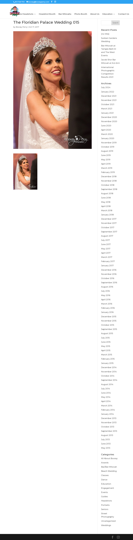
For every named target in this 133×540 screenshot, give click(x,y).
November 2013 (108, 422)
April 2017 (105, 253)
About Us (94, 14)
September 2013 (109, 431)
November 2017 (108, 223)
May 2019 (105, 160)
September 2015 (109, 329)
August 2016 (107, 287)
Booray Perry (21, 27)
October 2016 (107, 278)
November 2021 (108, 100)
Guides (104, 496)
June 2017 (106, 244)
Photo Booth (80, 14)
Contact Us (123, 14)
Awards (105, 463)
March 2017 (106, 257)
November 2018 (109, 181)
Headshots (106, 501)
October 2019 (107, 147)
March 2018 (106, 210)
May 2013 (105, 448)
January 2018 (107, 215)
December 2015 (108, 316)
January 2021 (107, 113)
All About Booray (109, 458)
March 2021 (106, 109)
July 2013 (105, 439)
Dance (104, 480)
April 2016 (105, 299)
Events (104, 492)
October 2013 (107, 427)
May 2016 (105, 295)
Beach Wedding (109, 471)
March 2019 (106, 168)
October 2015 (107, 325)
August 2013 (107, 435)
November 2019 (108, 143)
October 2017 (107, 227)
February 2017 (108, 261)
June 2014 (106, 393)
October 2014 (107, 376)
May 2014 (105, 397)
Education (108, 14)
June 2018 (106, 198)
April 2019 (105, 164)
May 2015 (105, 346)
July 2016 (105, 291)
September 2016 (109, 282)
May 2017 (105, 249)
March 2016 (106, 304)
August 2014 (107, 384)
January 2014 (107, 414)
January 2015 (107, 363)
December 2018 (108, 176)
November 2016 (108, 274)
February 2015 (108, 359)
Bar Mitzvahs (65, 14)
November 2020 (109, 121)
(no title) (105, 34)
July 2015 (105, 338)
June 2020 (106, 126)
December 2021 (108, 96)
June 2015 (105, 342)
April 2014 (106, 401)
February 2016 (108, 308)
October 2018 (107, 185)
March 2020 (107, 134)
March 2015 (106, 355)
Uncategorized (108, 521)
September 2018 (109, 189)
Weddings (106, 525)
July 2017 (105, 240)
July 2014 (105, 389)
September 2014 (109, 380)
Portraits (105, 505)
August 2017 (107, 236)
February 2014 (108, 410)
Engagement (107, 488)
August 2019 (107, 151)
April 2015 (105, 350)
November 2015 (108, 321)
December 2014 (108, 367)
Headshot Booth (47, 14)
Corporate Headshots (22, 14)
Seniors (104, 509)
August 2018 (107, 193)
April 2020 (106, 130)
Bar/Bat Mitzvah (109, 467)
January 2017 (107, 265)
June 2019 (106, 155)
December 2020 (109, 117)
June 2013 (106, 444)
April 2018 (106, 206)
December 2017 (108, 219)
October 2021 (107, 104)
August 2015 (107, 333)
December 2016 (108, 270)
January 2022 (107, 92)
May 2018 (105, 202)
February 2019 (108, 172)
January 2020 (107, 138)
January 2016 (107, 312)
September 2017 (109, 232)
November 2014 (109, 372)
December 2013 (108, 418)
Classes (105, 475)
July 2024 (105, 87)
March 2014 (106, 406)
